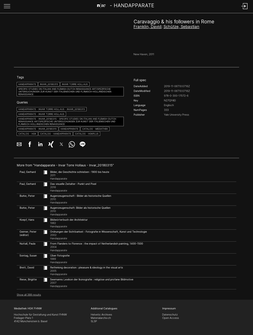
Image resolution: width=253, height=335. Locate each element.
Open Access (170, 318)
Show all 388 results (29, 294)
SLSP (94, 321)
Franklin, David (147, 26)
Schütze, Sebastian (181, 26)
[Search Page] (125, 6)
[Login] (244, 9)
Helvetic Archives (101, 314)
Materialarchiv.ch (101, 318)
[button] (7, 6)
